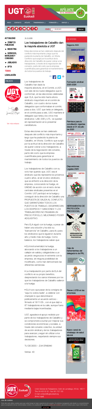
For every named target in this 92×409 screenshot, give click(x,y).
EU (49, 29)
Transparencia (39, 22)
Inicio (9, 22)
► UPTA (8, 67)
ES (46, 29)
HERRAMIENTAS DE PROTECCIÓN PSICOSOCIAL (76, 209)
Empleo (65, 22)
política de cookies (55, 405)
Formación (53, 22)
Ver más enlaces (13, 124)
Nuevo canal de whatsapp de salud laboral (75, 332)
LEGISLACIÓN (10, 75)
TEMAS (8, 71)
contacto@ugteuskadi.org (49, 394)
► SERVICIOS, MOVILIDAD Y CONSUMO (11, 56)
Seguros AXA (73, 45)
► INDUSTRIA (10, 49)
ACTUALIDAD (10, 38)
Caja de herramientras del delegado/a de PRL (75, 251)
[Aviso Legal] (39, 397)
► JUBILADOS (11, 63)
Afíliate (27, 22)
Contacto (17, 22)
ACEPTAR (46, 407)
